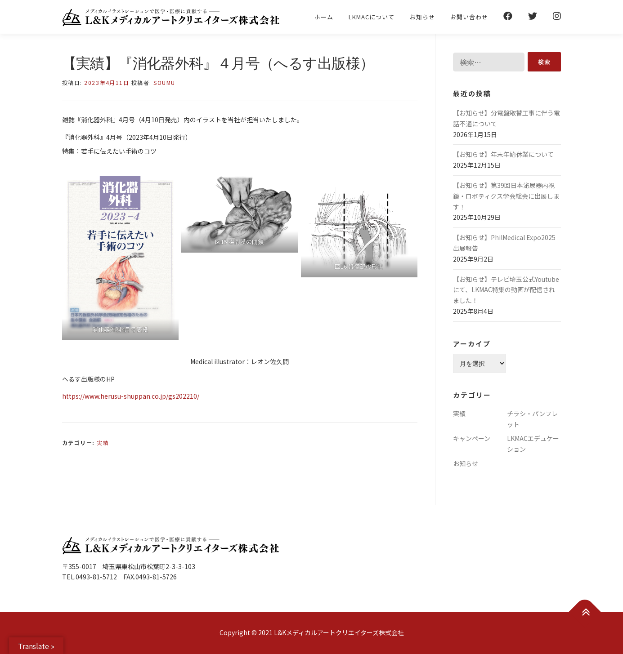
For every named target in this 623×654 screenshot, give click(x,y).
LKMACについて (371, 17)
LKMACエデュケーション (533, 444)
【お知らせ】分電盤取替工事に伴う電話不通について (506, 118)
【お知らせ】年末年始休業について (503, 154)
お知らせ (422, 17)
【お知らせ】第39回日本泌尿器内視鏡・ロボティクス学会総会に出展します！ (506, 196)
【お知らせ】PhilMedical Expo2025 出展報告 (504, 243)
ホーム (323, 17)
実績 (103, 442)
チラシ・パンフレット (532, 419)
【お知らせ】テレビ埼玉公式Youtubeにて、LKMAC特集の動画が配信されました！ (506, 290)
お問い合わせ (469, 17)
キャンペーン (471, 438)
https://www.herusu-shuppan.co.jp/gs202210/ (130, 396)
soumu (164, 82)
